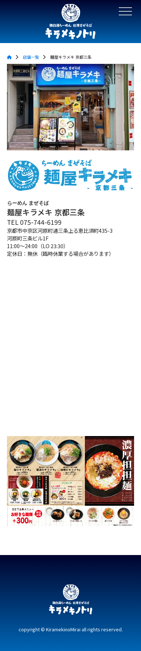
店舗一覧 (31, 57)
